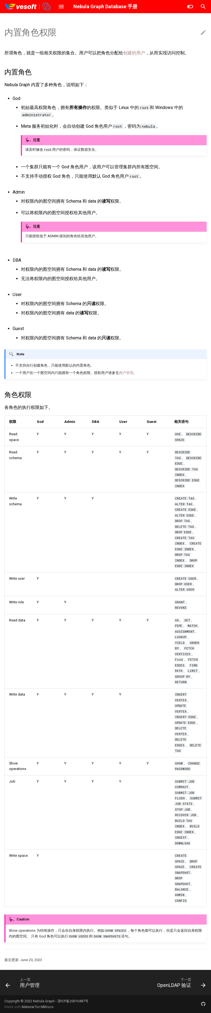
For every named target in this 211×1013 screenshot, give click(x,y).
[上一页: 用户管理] (23, 982)
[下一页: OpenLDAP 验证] (180, 982)
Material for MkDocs (38, 1007)
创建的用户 (134, 52)
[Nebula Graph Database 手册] (28, 6)
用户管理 (126, 373)
